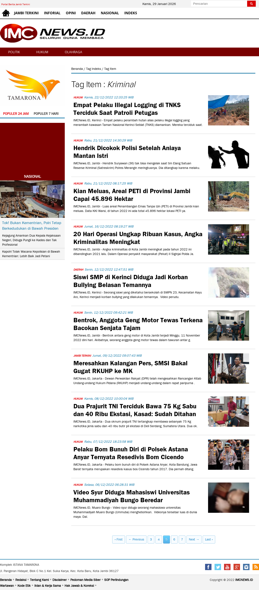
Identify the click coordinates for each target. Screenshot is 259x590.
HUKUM (42, 52)
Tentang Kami (40, 580)
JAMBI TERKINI (26, 13)
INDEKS (130, 13)
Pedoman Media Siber (85, 580)
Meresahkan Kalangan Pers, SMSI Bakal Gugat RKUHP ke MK (130, 366)
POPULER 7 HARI (46, 114)
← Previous (136, 539)
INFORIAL (52, 13)
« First (119, 539)
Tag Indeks (94, 69)
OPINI (71, 13)
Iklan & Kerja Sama (48, 586)
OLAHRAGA (73, 52)
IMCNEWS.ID (244, 580)
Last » (209, 539)
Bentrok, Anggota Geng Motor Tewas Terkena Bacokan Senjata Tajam (138, 323)
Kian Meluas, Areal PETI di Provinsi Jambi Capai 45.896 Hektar (131, 194)
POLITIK (14, 52)
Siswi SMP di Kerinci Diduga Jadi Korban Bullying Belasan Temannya (130, 280)
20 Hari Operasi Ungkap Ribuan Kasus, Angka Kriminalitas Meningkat (137, 237)
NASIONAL (110, 13)
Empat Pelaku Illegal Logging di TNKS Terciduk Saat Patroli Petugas (127, 108)
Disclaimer (60, 580)
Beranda (77, 69)
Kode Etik (24, 586)
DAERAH (88, 13)
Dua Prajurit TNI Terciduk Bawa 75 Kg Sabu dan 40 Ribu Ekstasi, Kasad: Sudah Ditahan (134, 409)
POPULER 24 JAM (16, 114)
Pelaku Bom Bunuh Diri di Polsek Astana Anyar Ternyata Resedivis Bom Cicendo (130, 452)
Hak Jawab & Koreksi (80, 586)
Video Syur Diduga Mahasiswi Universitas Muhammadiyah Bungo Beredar (131, 495)
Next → (194, 539)
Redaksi (21, 580)
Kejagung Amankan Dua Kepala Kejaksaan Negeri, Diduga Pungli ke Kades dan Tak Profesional (31, 240)
